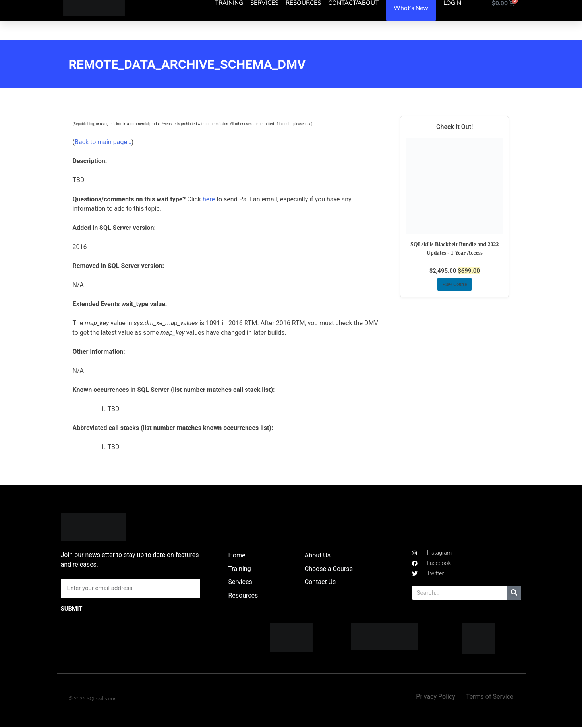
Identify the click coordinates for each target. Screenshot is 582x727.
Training (239, 569)
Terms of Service (490, 696)
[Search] (514, 593)
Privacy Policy (435, 696)
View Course (454, 284)
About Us (318, 555)
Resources (243, 595)
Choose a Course (329, 569)
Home (236, 555)
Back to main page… (103, 142)
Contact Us (320, 582)
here (209, 199)
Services (240, 582)
